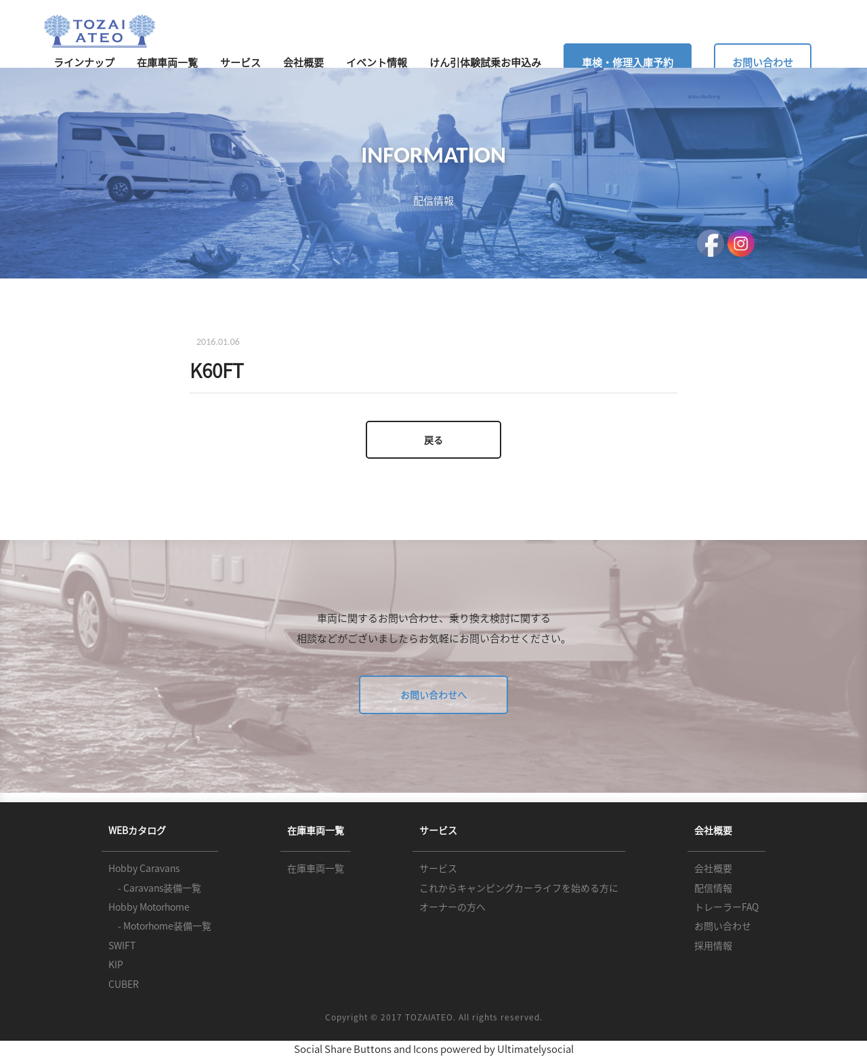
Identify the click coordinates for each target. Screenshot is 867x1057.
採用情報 (713, 945)
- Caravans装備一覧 (154, 887)
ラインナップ (84, 62)
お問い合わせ (762, 62)
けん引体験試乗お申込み (485, 62)
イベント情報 (376, 62)
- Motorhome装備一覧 (159, 925)
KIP (115, 964)
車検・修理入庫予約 (627, 62)
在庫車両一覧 (167, 62)
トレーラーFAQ (726, 906)
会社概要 (303, 62)
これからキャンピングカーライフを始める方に (518, 887)
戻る (433, 440)
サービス (240, 62)
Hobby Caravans (143, 868)
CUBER (123, 984)
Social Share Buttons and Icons (366, 1048)
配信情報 (713, 887)
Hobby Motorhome (149, 906)
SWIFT (121, 945)
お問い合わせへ (433, 694)
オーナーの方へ (452, 906)
